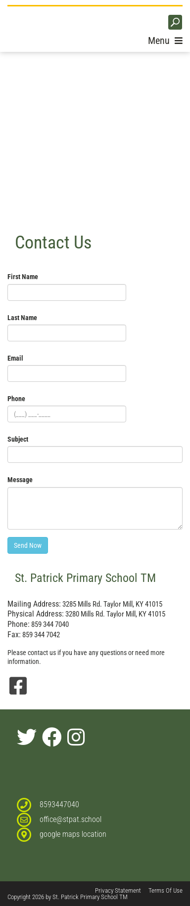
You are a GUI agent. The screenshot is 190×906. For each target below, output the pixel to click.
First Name (22, 277)
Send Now (28, 545)
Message (20, 480)
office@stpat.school (70, 819)
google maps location (73, 834)
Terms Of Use (165, 890)
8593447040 (59, 804)
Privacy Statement (118, 890)
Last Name (22, 318)
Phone (16, 399)
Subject (17, 439)
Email (15, 358)
